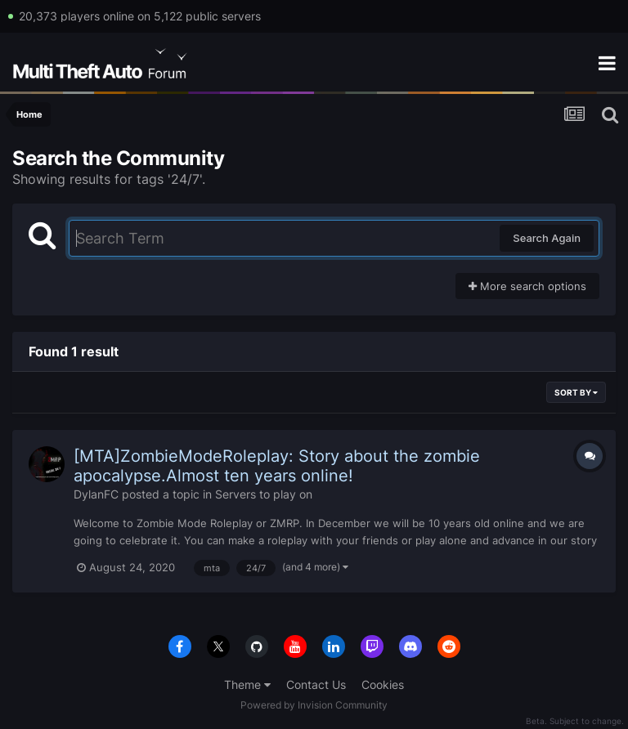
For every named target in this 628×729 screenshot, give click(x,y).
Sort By (576, 392)
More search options (527, 286)
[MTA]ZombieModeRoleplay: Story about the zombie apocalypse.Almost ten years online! (277, 465)
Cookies (382, 684)
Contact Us (316, 684)
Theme (247, 684)
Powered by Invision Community (314, 705)
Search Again (547, 237)
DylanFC (96, 494)
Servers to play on (263, 494)
